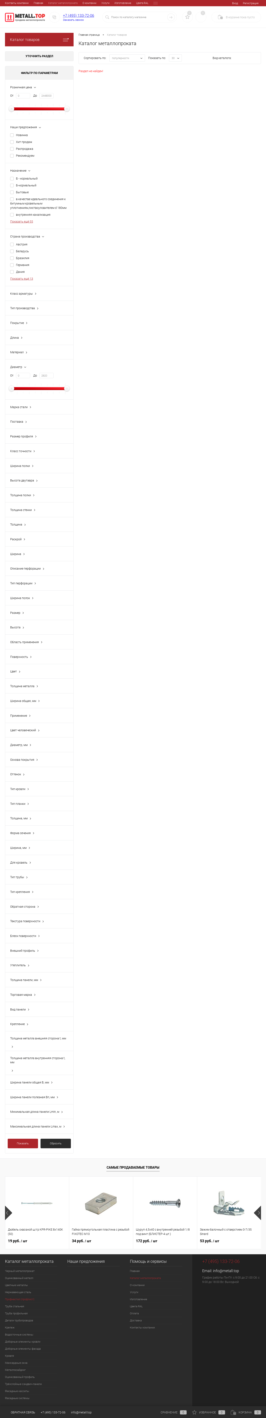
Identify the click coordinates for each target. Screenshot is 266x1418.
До (35, 95)
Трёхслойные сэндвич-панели (23, 1384)
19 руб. (17, 1241)
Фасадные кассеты (17, 1391)
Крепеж (10, 1327)
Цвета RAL (113, 3)
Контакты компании (142, 1327)
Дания (20, 271)
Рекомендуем (25, 155)
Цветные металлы (16, 1285)
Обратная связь (20, 1412)
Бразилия (22, 258)
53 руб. (209, 1241)
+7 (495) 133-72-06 (78, 15)
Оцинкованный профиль (20, 1377)
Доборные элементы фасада (23, 1348)
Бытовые (22, 192)
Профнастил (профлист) (19, 1299)
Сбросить (56, 1143)
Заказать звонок (73, 19)
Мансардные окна (16, 1362)
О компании (61, 3)
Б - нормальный (27, 178)
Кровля (9, 1355)
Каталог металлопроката (34, 3)
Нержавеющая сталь (18, 1292)
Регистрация (251, 3)
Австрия (21, 244)
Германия (22, 265)
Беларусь (22, 251)
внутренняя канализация (33, 214)
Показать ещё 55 (21, 221)
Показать (23, 1143)
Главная (10, 3)
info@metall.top (226, 1271)
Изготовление (94, 3)
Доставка (143, 3)
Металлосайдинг (15, 1369)
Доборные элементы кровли (22, 1341)
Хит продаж (24, 142)
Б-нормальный (26, 185)
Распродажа (24, 148)
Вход (235, 3)
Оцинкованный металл (19, 1278)
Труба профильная (16, 1313)
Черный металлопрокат (19, 1271)
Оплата (129, 3)
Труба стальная (14, 1306)
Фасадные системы (17, 1398)
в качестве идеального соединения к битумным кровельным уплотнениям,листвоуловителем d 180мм (38, 203)
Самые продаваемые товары (133, 1167)
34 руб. (81, 1241)
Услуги (77, 3)
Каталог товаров (39, 39)
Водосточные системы (19, 1334)
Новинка (22, 135)
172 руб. (146, 1241)
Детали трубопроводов (19, 1320)
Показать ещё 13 (21, 278)
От (12, 95)
